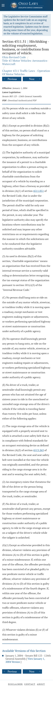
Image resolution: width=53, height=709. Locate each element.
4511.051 (38, 191)
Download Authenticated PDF (22, 100)
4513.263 (38, 450)
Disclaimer (15, 684)
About (41, 684)
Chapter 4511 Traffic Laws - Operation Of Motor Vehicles (26, 72)
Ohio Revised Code (14, 57)
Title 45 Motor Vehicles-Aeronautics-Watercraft (25, 62)
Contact (29, 684)
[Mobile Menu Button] (3, 5)
